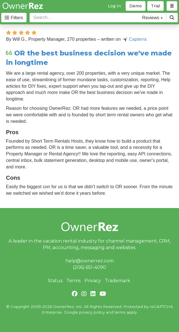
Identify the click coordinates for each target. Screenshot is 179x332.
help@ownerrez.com (90, 261)
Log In (114, 5)
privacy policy (92, 312)
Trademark (117, 280)
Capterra (134, 39)
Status (55, 280)
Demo (135, 5)
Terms (73, 280)
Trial (155, 5)
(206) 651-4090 (89, 267)
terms (119, 312)
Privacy (93, 280)
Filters (14, 17)
